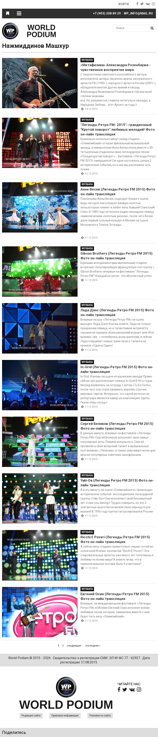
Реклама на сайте (100, 715)
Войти (123, 4)
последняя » (92, 645)
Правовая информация (65, 715)
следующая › (74, 645)
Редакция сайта (31, 715)
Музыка (87, 60)
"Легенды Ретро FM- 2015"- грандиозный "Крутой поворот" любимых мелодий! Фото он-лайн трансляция (117, 129)
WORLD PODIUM (41, 31)
